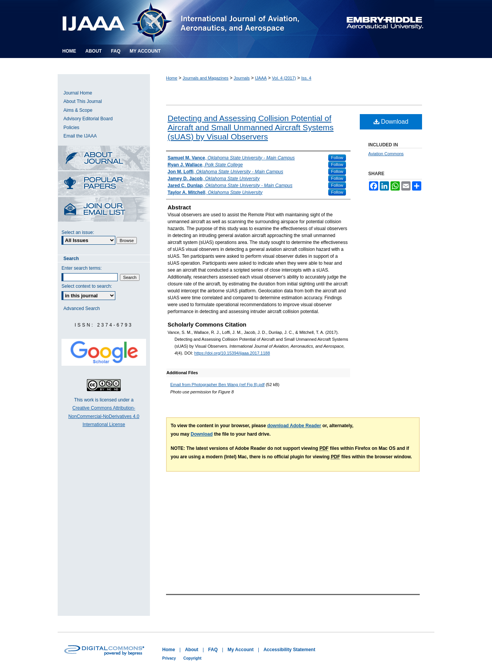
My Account (241, 649)
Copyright (192, 658)
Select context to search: (87, 286)
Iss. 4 (306, 78)
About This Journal (82, 101)
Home (171, 78)
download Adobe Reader (294, 425)
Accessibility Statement (289, 649)
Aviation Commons (386, 153)
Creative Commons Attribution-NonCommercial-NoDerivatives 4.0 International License (104, 416)
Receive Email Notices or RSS (104, 210)
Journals (242, 78)
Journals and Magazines (205, 78)
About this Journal (104, 158)
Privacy (169, 658)
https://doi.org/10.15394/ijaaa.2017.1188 (232, 353)
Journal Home (77, 93)
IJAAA (261, 78)
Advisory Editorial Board (88, 118)
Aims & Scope (77, 110)
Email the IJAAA (80, 136)
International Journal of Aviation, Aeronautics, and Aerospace (190, 22)
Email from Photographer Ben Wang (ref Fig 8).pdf (217, 384)
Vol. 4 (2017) (284, 78)
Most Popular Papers (104, 184)
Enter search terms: (82, 268)
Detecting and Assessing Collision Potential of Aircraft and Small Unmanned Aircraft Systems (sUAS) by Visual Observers (251, 127)
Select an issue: (78, 232)
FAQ (213, 649)
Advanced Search (81, 308)
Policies (71, 127)
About (191, 649)
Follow (337, 157)
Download (391, 121)
